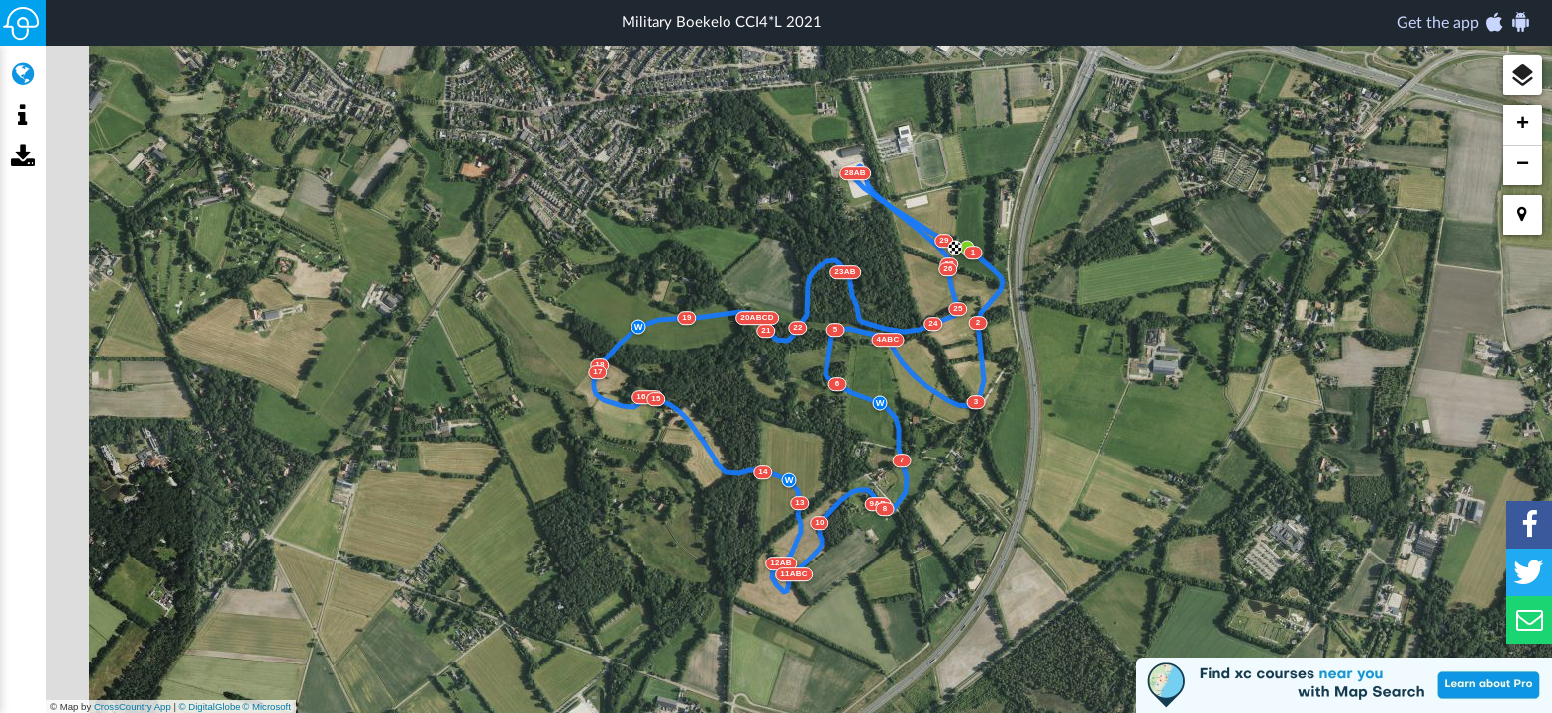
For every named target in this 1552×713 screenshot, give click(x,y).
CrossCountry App (132, 706)
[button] (1522, 75)
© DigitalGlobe (210, 706)
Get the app (1464, 22)
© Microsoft (266, 706)
